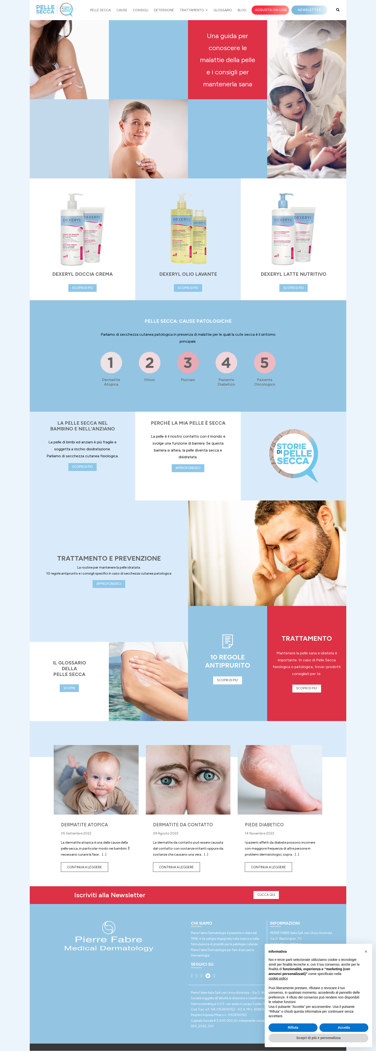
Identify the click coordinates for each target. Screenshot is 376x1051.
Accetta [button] (344, 1027)
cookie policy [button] (278, 978)
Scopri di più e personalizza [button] (318, 1038)
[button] (366, 951)
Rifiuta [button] (293, 1027)
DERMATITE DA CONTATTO (183, 825)
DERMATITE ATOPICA (84, 825)
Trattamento (194, 10)
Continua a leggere (84, 867)
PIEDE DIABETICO (264, 825)
